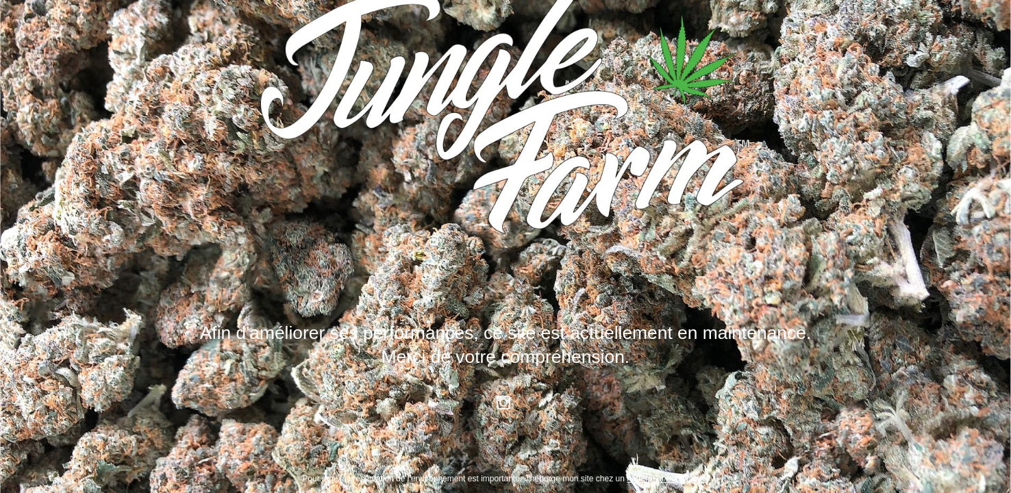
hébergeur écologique (666, 478)
